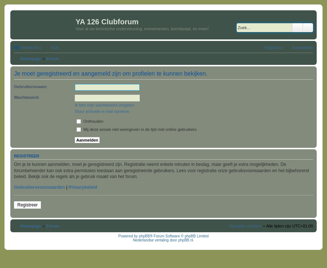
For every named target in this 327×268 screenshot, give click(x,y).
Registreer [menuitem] (274, 47)
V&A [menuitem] (55, 47)
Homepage (30, 226)
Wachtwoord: (26, 97)
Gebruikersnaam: (30, 86)
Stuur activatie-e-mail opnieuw (102, 111)
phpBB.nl (185, 240)
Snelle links (31, 47)
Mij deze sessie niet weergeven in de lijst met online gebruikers (136, 129)
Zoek (297, 27)
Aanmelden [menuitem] (302, 47)
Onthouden (90, 121)
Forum (52, 226)
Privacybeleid (83, 187)
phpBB (144, 236)
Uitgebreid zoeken (308, 27)
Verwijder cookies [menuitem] (245, 226)
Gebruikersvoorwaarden (39, 187)
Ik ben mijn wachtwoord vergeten (104, 105)
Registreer (27, 205)
